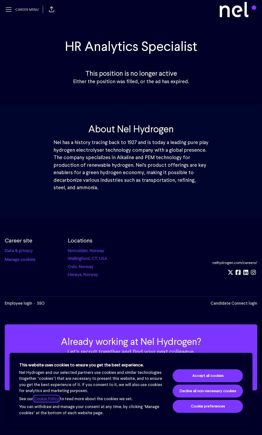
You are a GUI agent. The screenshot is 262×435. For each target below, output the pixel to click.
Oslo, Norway (80, 266)
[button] (51, 9)
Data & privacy (19, 250)
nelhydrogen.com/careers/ (235, 262)
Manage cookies (20, 259)
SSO (41, 303)
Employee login (18, 303)
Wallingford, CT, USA (87, 258)
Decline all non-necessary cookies (207, 390)
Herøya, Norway (83, 274)
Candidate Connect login (234, 303)
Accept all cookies (208, 375)
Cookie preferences (208, 406)
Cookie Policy (46, 399)
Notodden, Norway (86, 250)
